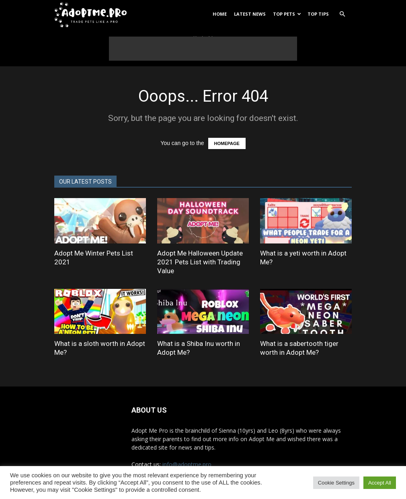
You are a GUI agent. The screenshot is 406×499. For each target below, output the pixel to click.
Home (220, 14)
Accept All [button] (379, 483)
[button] (342, 14)
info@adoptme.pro (186, 464)
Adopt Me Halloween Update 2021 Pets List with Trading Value (200, 262)
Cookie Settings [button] (336, 483)
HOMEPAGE (227, 143)
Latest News (250, 14)
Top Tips (318, 14)
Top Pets (287, 14)
